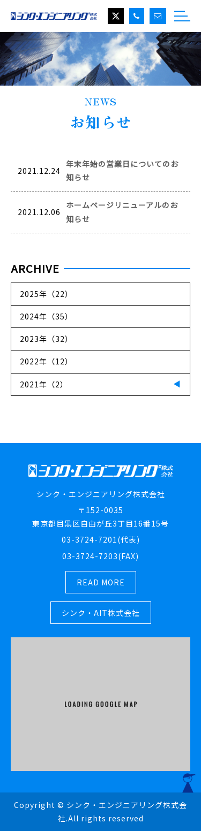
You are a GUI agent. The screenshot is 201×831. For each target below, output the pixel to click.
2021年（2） (44, 384)
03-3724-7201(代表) (101, 539)
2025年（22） (46, 293)
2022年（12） (46, 361)
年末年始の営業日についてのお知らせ (122, 170)
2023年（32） (46, 338)
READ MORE (101, 582)
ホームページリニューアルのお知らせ (122, 212)
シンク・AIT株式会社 (101, 612)
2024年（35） (46, 316)
